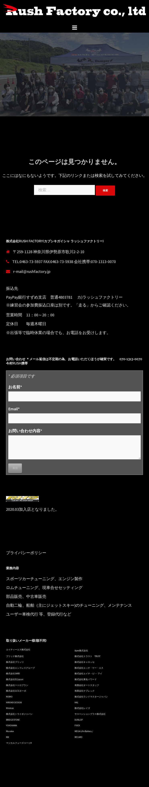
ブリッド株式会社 (15, 656)
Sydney (79, 780)
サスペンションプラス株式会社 (90, 714)
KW (7, 737)
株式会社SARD (13, 673)
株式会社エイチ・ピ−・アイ (88, 673)
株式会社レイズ (82, 708)
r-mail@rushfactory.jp (31, 271)
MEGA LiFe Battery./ (84, 731)
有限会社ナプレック (85, 690)
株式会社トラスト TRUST (87, 656)
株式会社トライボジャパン (19, 714)
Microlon (10, 731)
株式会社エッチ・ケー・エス (89, 667)
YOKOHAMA (11, 725)
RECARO (78, 737)
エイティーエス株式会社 (18, 649)
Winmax (10, 708)
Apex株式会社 (81, 650)
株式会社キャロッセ (85, 662)
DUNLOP (79, 719)
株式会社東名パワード (86, 679)
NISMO (9, 696)
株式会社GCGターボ (16, 690)
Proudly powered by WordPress (29, 780)
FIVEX (77, 725)
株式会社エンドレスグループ (20, 667)
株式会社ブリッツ (15, 662)
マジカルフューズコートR (19, 743)
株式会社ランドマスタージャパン (91, 696)
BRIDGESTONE (13, 719)
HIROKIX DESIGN (14, 702)
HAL (76, 702)
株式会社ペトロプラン (17, 685)
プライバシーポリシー (26, 552)
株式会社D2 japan (14, 679)
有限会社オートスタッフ (87, 685)
